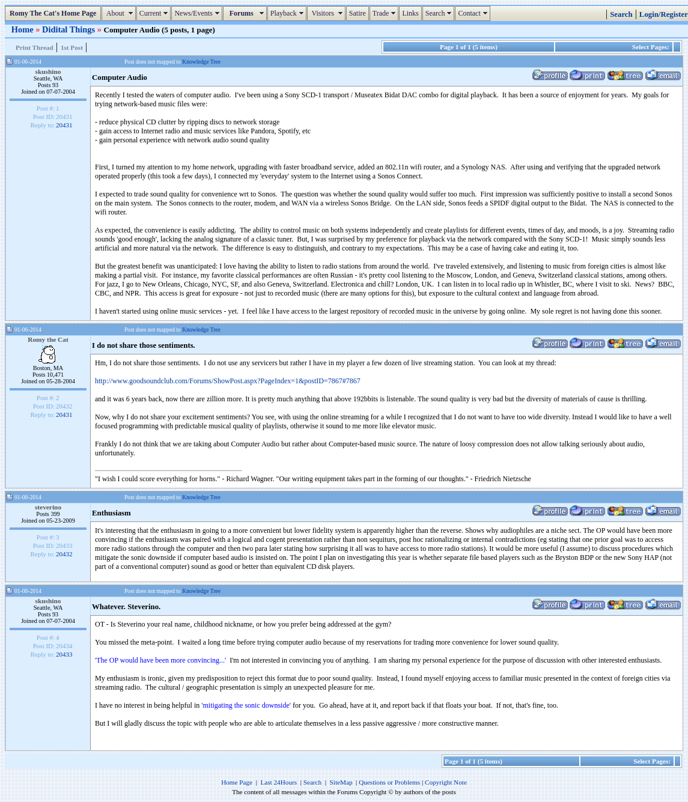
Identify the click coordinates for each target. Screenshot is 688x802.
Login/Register (663, 14)
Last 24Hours (278, 782)
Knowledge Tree (201, 61)
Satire (357, 13)
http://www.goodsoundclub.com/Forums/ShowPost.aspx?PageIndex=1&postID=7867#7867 (228, 381)
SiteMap (341, 782)
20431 (64, 125)
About (120, 13)
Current (155, 13)
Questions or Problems (389, 782)
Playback (288, 13)
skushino (48, 71)
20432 (64, 553)
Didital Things (69, 29)
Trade (386, 13)
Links (410, 13)
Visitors (328, 13)
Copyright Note (446, 782)
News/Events (198, 13)
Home (23, 29)
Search (440, 13)
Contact (474, 13)
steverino (48, 507)
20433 (64, 654)
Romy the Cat (48, 339)
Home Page (236, 782)
